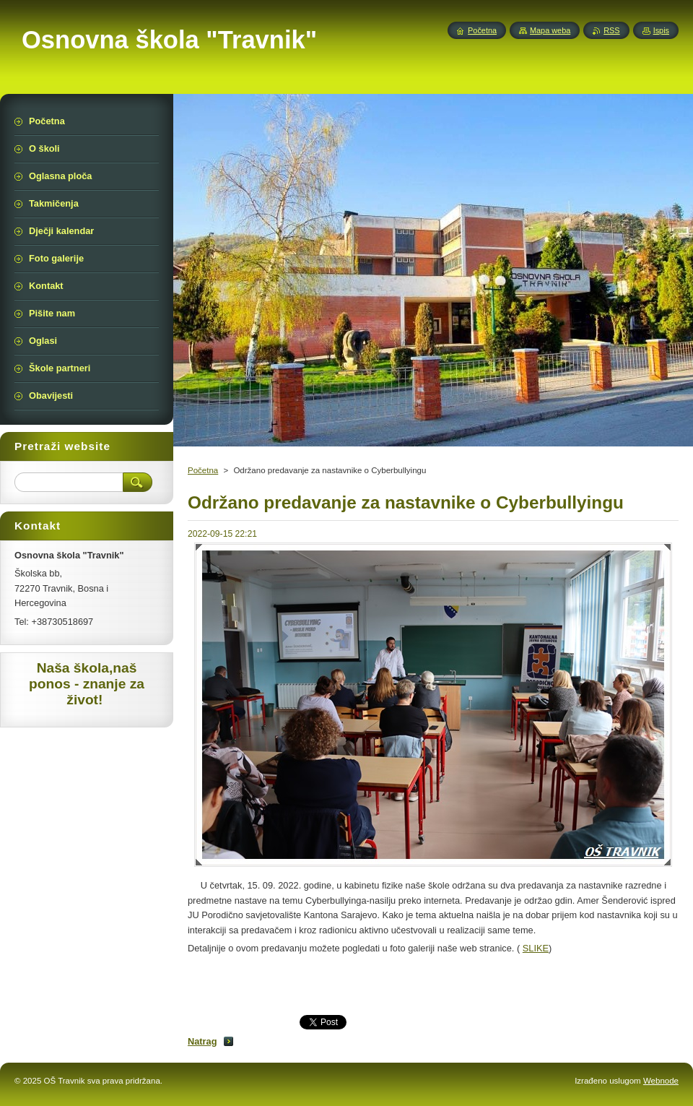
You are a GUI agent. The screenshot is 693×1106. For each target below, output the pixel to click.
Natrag (202, 1041)
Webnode (661, 1080)
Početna (203, 470)
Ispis (661, 30)
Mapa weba (550, 30)
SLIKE (536, 948)
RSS (611, 30)
